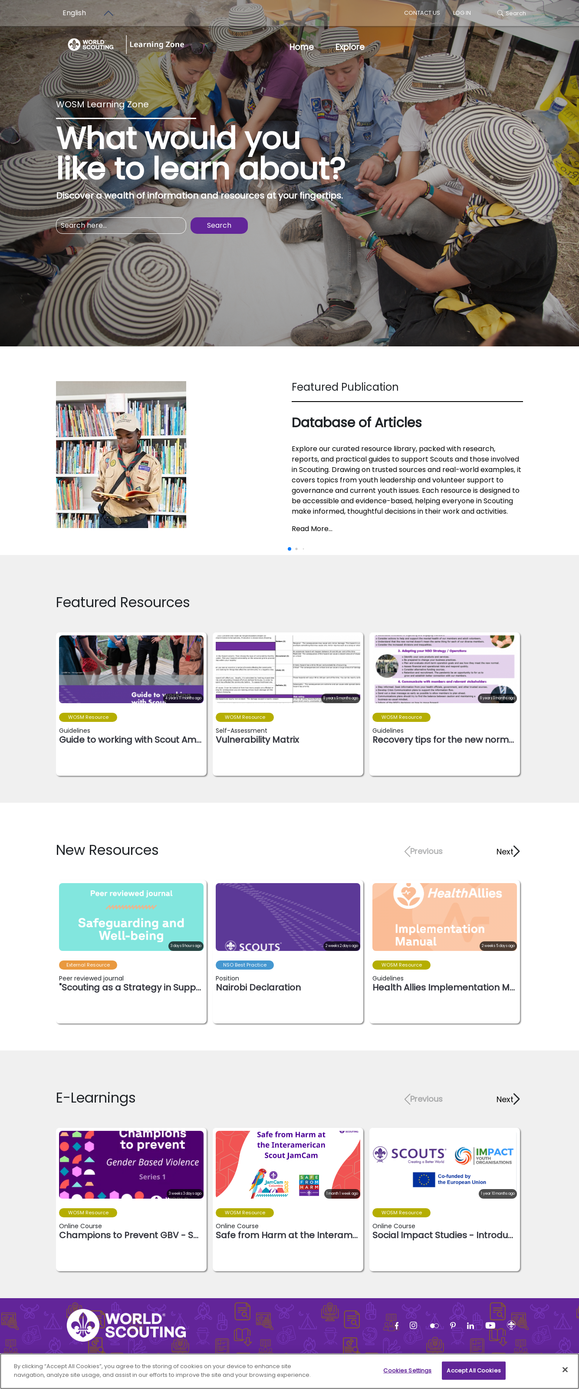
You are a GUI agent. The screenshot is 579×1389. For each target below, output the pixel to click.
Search (511, 13)
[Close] (565, 1374)
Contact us (422, 13)
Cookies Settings (407, 1375)
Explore (350, 47)
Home (302, 47)
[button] (507, 851)
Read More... (312, 529)
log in (462, 13)
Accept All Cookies (473, 1375)
